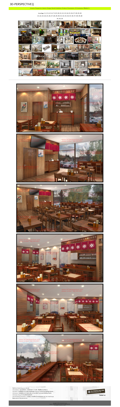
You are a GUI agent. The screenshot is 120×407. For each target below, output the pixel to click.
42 (60, 18)
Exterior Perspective (36, 8)
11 (60, 13)
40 (81, 16)
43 (62, 18)
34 (68, 16)
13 (65, 13)
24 (45, 16)
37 (74, 16)
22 (40, 16)
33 (65, 16)
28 (54, 16)
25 (47, 16)
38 (77, 16)
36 (72, 16)
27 (51, 16)
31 (61, 16)
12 (63, 13)
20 (80, 13)
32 (63, 16)
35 (70, 16)
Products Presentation (68, 8)
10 (58, 13)
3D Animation (79, 8)
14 (67, 13)
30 (58, 16)
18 (76, 13)
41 (57, 18)
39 (79, 16)
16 (71, 13)
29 (56, 16)
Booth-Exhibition (57, 8)
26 (49, 16)
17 (74, 13)
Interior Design (46, 8)
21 (38, 16)
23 (42, 16)
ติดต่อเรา (86, 8)
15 (69, 13)
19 (78, 13)
